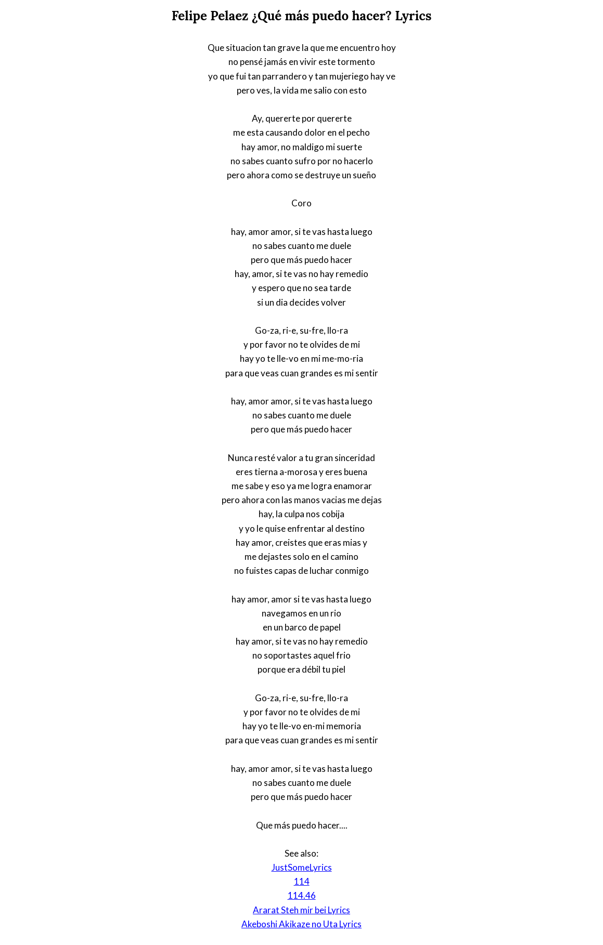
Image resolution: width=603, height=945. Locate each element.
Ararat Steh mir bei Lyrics (301, 909)
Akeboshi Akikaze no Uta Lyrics (301, 923)
